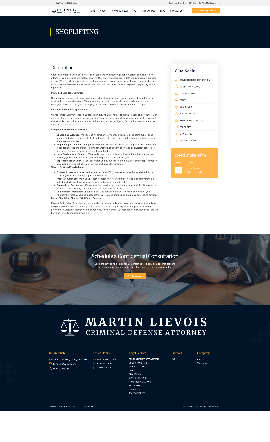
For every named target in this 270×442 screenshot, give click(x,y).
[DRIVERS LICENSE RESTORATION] (176, 80)
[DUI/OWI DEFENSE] (176, 93)
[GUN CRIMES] (176, 107)
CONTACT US (176, 11)
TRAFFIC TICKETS (188, 140)
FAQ (134, 11)
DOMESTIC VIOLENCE (190, 87)
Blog (162, 11)
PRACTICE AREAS (120, 11)
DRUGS (183, 100)
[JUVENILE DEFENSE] (176, 113)
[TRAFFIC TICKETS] (176, 140)
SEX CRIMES (185, 127)
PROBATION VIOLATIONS (191, 120)
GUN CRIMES (186, 107)
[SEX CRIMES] (176, 127)
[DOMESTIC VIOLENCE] (176, 86)
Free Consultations (194, 169)
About (103, 11)
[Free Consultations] (179, 171)
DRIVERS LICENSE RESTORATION (195, 80)
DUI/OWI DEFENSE (188, 93)
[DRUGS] (176, 100)
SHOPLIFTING (186, 134)
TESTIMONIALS (148, 11)
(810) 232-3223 (196, 173)
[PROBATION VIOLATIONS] (176, 120)
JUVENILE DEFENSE (189, 114)
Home (92, 11)
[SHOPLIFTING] (176, 133)
